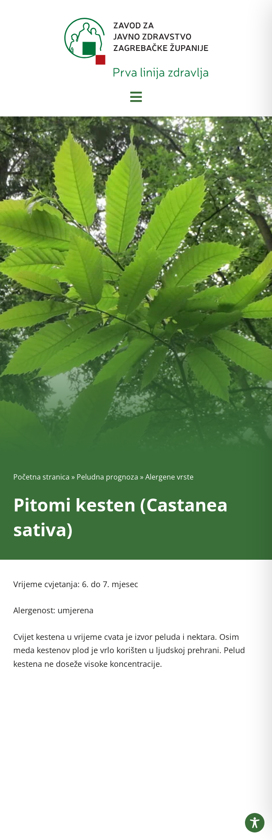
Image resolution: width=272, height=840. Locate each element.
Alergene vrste (169, 477)
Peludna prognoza (107, 477)
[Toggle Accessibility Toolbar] (254, 822)
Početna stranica (41, 477)
